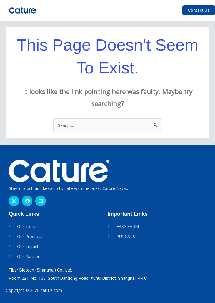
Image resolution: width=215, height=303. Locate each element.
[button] (172, 10)
